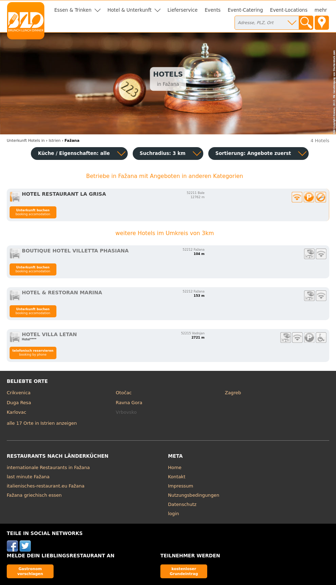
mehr (321, 10)
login (173, 513)
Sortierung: (253, 153)
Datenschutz (182, 504)
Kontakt (177, 476)
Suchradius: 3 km (163, 153)
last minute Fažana (28, 476)
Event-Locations (289, 10)
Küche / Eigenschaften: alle (74, 153)
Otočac (124, 392)
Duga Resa (19, 402)
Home (175, 467)
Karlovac (16, 412)
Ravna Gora (129, 402)
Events (213, 10)
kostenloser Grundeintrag (184, 571)
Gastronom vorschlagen (30, 571)
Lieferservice (182, 10)
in (26, 140)
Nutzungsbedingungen (194, 495)
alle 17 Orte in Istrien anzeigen (42, 423)
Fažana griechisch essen (34, 495)
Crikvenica (19, 392)
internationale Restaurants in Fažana (48, 467)
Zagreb (233, 392)
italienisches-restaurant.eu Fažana (45, 486)
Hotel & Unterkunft (130, 10)
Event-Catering (245, 10)
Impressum (180, 486)
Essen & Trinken (73, 10)
